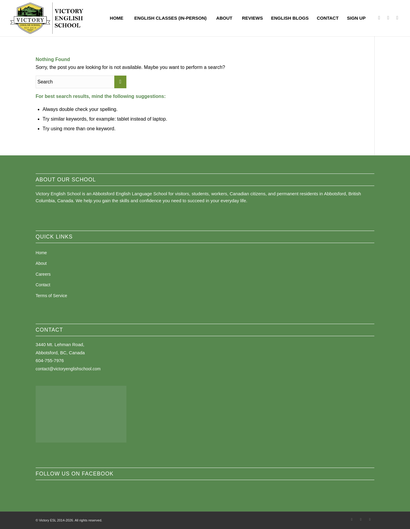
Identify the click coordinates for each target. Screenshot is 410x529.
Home (41, 252)
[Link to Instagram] (388, 17)
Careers (43, 274)
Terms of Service (51, 295)
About (41, 263)
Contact (43, 284)
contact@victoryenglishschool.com (68, 368)
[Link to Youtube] (397, 17)
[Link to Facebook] (379, 17)
